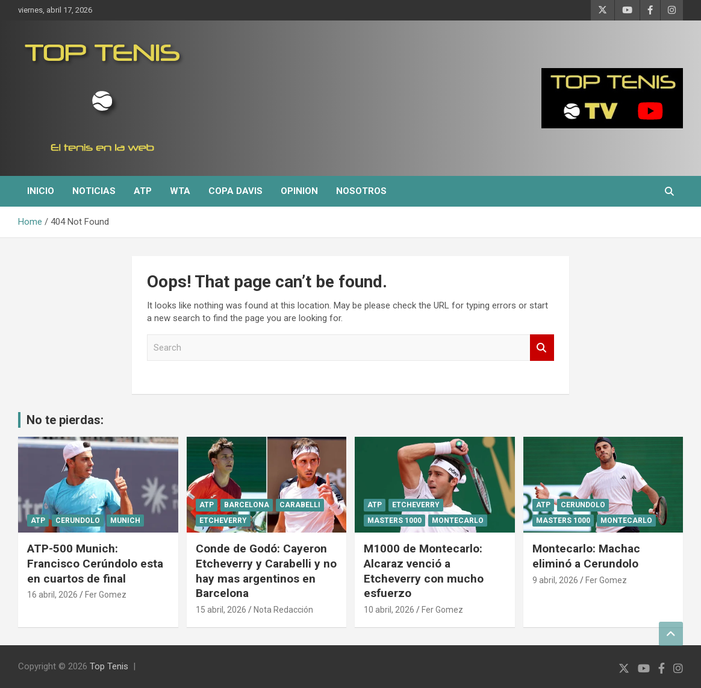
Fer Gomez (105, 594)
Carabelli (299, 505)
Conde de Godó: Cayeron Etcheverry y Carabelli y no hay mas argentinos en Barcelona (266, 571)
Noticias (94, 191)
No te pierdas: (65, 420)
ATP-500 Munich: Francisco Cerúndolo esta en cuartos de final (95, 563)
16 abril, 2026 (52, 594)
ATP (143, 191)
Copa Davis (235, 191)
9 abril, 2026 (555, 580)
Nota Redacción (283, 610)
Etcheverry (223, 520)
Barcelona (246, 505)
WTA (180, 191)
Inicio (40, 191)
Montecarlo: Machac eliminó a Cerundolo (586, 556)
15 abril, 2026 (221, 610)
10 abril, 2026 (389, 610)
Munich (125, 520)
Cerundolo (77, 520)
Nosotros (361, 191)
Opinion (299, 191)
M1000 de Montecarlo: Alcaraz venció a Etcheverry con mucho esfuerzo (424, 571)
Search (542, 347)
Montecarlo (458, 520)
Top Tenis (109, 666)
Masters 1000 (394, 520)
